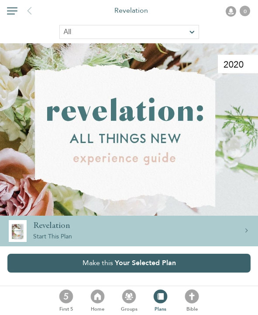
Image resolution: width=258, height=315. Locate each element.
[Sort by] (129, 32)
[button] (12, 12)
